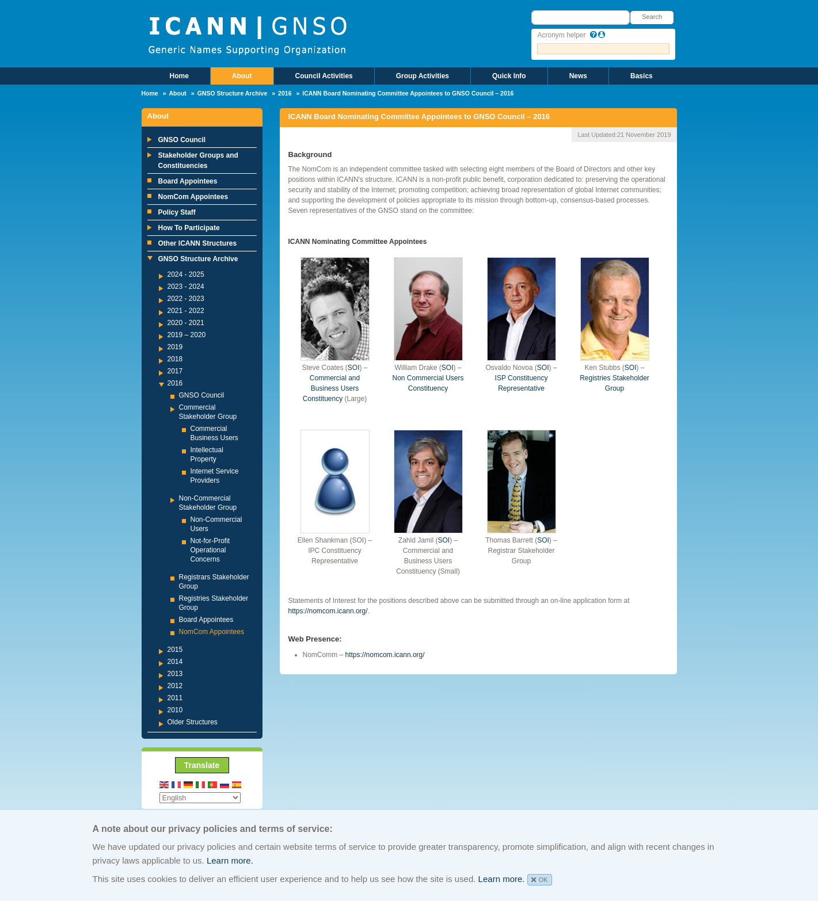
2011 (175, 698)
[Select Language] (200, 797)
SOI (354, 368)
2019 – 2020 (187, 335)
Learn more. (230, 860)
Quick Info (509, 76)
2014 (175, 662)
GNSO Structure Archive (232, 93)
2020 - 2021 (186, 323)
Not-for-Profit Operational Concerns (210, 550)
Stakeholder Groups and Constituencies (198, 160)
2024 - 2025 (186, 274)
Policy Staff (177, 212)
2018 (175, 359)
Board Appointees (188, 181)
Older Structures (193, 722)
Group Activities (422, 76)
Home (179, 76)
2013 (175, 674)
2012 (175, 686)
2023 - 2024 (186, 286)
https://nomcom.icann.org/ (328, 611)
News (578, 76)
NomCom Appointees (193, 197)
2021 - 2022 (186, 311)
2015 (175, 650)
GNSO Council (182, 140)
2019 (175, 347)
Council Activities (324, 76)
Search (652, 16)
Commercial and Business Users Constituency (331, 388)
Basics (641, 76)
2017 (175, 371)
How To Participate (189, 228)
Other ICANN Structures (197, 243)
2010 (175, 710)
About (242, 76)
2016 (284, 93)
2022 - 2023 (186, 299)
